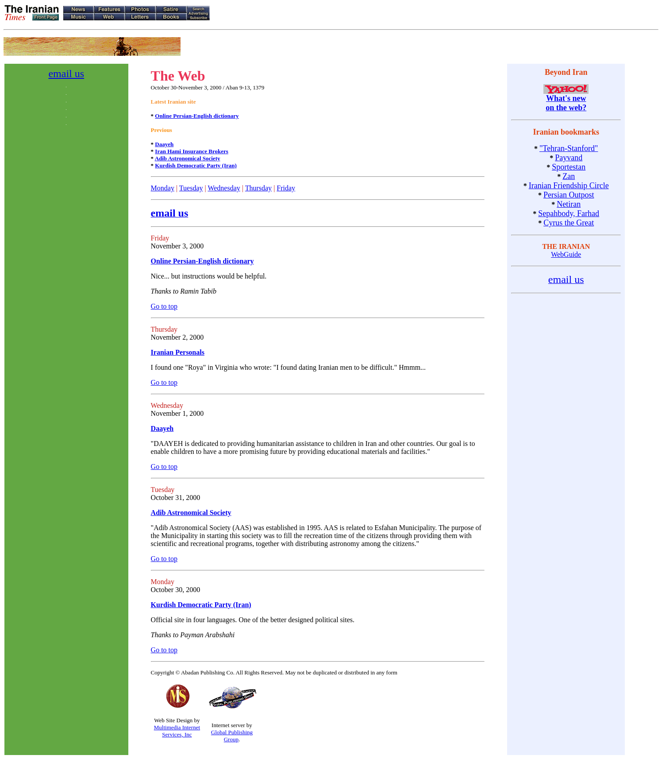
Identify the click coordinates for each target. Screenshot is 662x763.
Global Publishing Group (232, 736)
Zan (568, 176)
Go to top (164, 306)
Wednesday (224, 188)
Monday (162, 188)
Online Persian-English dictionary (197, 115)
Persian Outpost (568, 194)
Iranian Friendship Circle (569, 185)
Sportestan (568, 167)
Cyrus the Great (568, 222)
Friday (286, 188)
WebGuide (566, 254)
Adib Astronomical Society (187, 158)
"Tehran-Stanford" (568, 148)
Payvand (568, 157)
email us (66, 73)
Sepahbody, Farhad (568, 213)
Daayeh (164, 144)
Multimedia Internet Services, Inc (177, 731)
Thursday (258, 188)
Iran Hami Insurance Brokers (191, 151)
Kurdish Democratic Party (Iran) (196, 165)
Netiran (569, 204)
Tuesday (191, 188)
